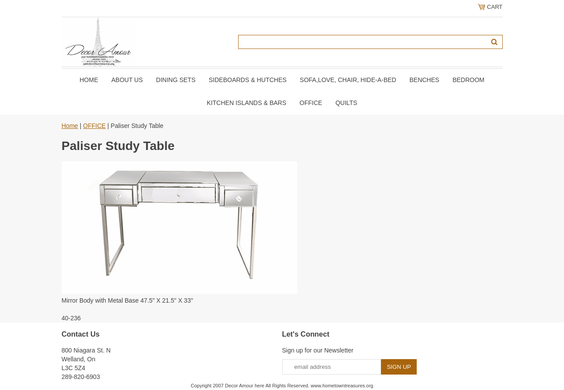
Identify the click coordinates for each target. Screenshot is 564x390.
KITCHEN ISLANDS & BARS (247, 102)
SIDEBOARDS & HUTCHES (248, 79)
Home (88, 79)
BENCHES (424, 79)
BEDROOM (468, 79)
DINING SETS (175, 79)
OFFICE (310, 102)
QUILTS (347, 102)
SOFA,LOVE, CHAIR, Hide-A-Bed (348, 79)
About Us (126, 79)
